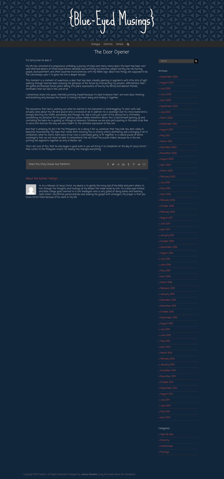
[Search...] (176, 61)
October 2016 (167, 241)
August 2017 (166, 218)
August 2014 (166, 394)
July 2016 (165, 259)
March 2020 (166, 171)
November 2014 (168, 376)
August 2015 (166, 323)
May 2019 (165, 188)
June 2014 (165, 406)
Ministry (164, 440)
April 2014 (165, 417)
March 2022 (166, 118)
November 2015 (168, 306)
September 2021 (168, 124)
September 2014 (168, 388)
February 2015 (167, 359)
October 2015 (167, 312)
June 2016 (165, 265)
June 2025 (165, 94)
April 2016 (165, 276)
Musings (164, 452)
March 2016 (166, 282)
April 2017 (165, 229)
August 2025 (167, 83)
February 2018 (167, 212)
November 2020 (168, 153)
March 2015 (166, 353)
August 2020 (167, 159)
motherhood (166, 446)
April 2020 (165, 165)
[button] (128, 44)
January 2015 (167, 364)
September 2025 (169, 77)
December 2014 (168, 370)
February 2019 (167, 200)
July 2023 (165, 112)
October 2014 (167, 382)
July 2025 (165, 88)
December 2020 (168, 147)
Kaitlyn (53, 178)
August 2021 (166, 129)
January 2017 (167, 235)
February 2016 (167, 288)
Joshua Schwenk (89, 474)
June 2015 (165, 335)
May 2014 (165, 411)
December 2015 (168, 300)
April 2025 (165, 100)
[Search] (196, 61)
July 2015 (165, 329)
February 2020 (167, 176)
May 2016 (165, 270)
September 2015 (168, 317)
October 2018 (167, 206)
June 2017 (165, 223)
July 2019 (165, 182)
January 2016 (167, 294)
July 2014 (165, 400)
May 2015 (165, 341)
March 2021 (166, 141)
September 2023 (169, 106)
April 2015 (165, 347)
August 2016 (166, 253)
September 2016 (168, 247)
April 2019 (165, 194)
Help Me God (166, 434)
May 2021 (165, 135)
